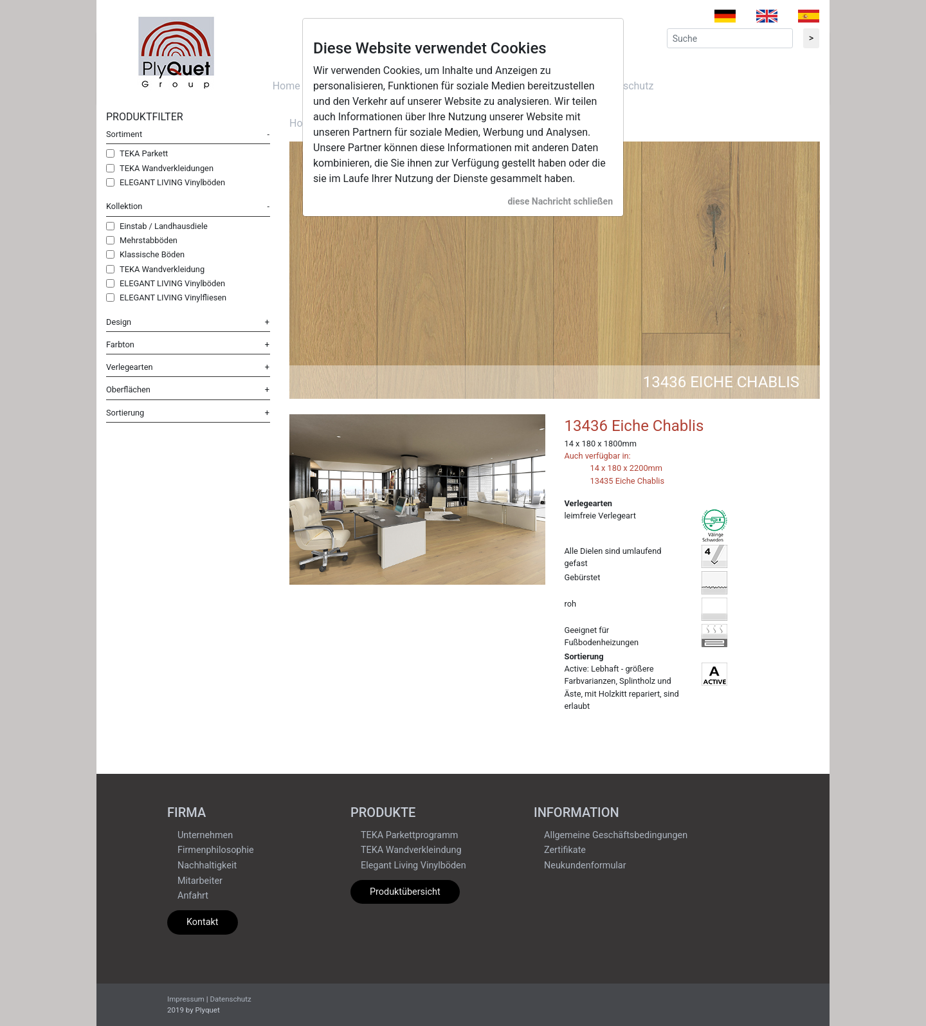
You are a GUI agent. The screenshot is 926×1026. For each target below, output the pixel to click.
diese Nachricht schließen (560, 201)
